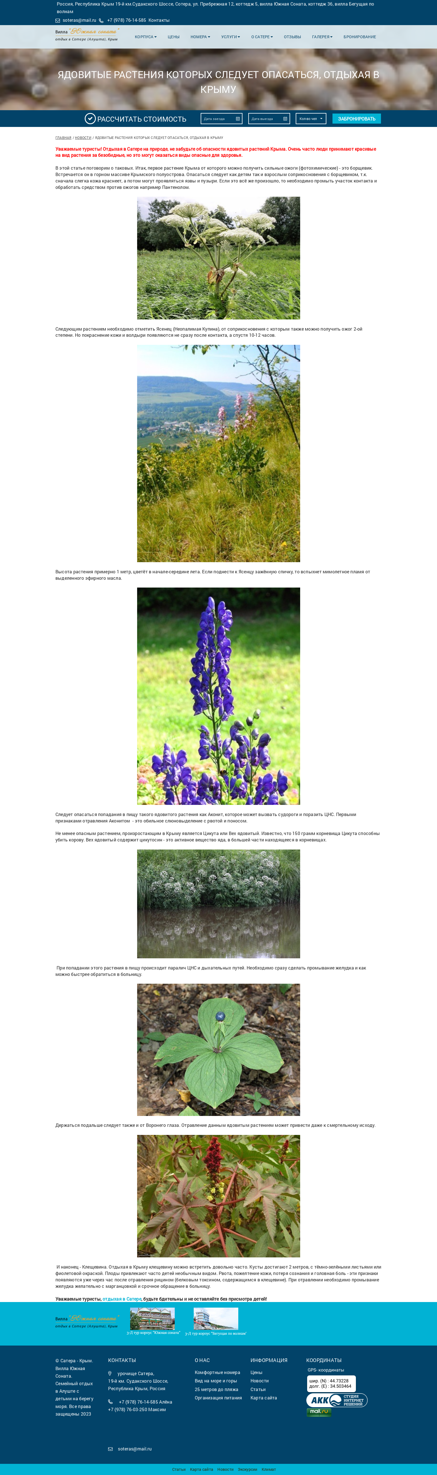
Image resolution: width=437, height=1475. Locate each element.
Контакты (159, 20)
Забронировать (356, 119)
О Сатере (262, 36)
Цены (173, 36)
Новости (83, 137)
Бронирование (360, 36)
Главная (63, 137)
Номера (200, 36)
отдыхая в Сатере (122, 1299)
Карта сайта (201, 1469)
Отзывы (292, 36)
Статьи (179, 1469)
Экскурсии (247, 1469)
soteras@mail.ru (79, 20)
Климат (269, 1469)
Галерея (322, 36)
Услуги (230, 36)
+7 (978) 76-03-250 (127, 1409)
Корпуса (146, 36)
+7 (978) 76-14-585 (126, 20)
